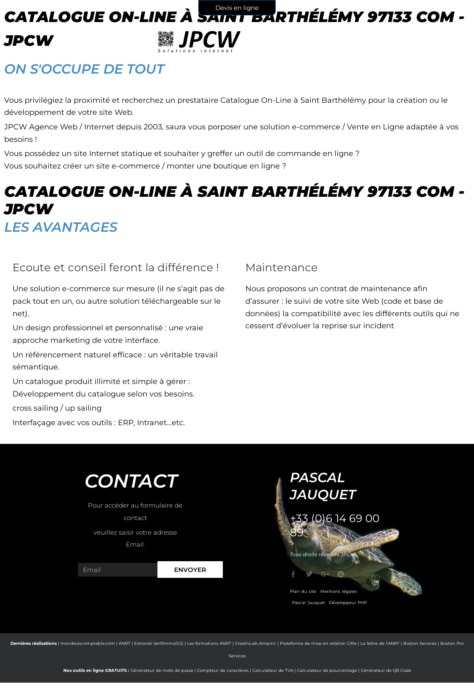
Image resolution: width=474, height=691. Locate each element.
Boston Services (420, 643)
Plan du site (303, 591)
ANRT (124, 643)
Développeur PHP (348, 602)
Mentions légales (338, 591)
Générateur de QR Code (386, 670)
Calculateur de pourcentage (327, 670)
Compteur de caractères (223, 670)
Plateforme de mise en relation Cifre (318, 643)
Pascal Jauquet (308, 602)
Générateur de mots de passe (161, 670)
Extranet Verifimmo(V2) (158, 643)
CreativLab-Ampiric (255, 643)
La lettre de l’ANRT (379, 643)
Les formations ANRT (209, 643)
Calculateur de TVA (272, 670)
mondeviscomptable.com (87, 643)
